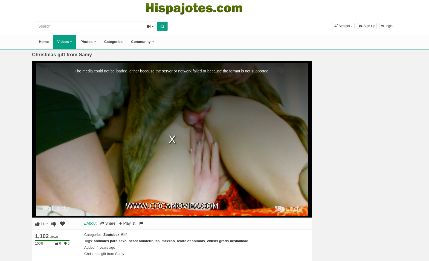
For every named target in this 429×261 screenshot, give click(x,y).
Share (107, 223)
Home (44, 42)
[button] (343, 26)
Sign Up (367, 26)
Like (41, 224)
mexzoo (168, 241)
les (157, 241)
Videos (64, 42)
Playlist (127, 223)
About (90, 223)
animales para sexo (110, 241)
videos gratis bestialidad (227, 241)
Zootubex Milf (115, 235)
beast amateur (141, 241)
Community (142, 42)
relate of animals (191, 241)
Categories (113, 42)
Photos (88, 42)
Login (387, 26)
